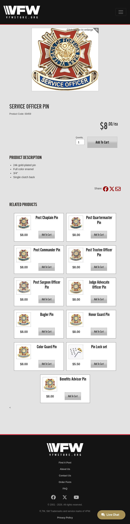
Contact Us (65, 475)
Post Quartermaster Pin (99, 220)
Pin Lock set (99, 346)
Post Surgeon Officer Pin (47, 285)
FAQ (65, 488)
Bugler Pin (46, 314)
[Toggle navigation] (120, 12)
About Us (65, 469)
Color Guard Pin (47, 346)
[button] (102, 142)
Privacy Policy (65, 517)
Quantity (79, 137)
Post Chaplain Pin (47, 217)
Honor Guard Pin (99, 314)
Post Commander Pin (47, 249)
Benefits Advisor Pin (73, 379)
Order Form (65, 482)
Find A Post (65, 462)
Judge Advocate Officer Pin (99, 285)
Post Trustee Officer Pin (99, 252)
